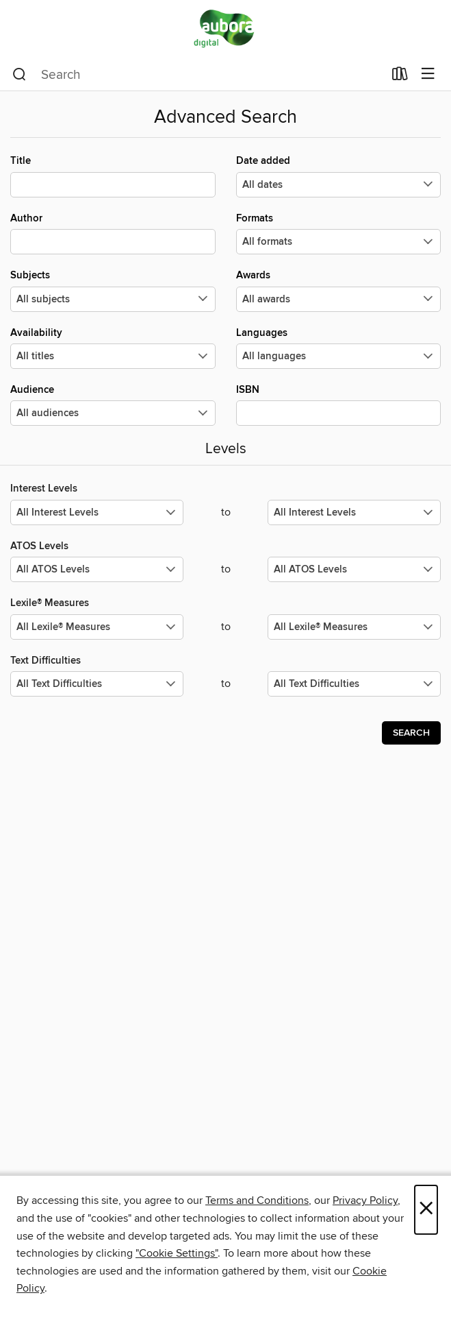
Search (411, 733)
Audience (113, 404)
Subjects (113, 290)
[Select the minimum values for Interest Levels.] (96, 512)
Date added (338, 175)
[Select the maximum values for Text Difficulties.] (354, 684)
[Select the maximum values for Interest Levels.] (354, 512)
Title (113, 175)
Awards (338, 290)
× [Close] (426, 1209)
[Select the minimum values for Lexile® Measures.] (96, 627)
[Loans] (400, 76)
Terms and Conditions (257, 1200)
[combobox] (198, 74)
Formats (338, 233)
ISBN (338, 404)
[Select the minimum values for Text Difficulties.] (96, 684)
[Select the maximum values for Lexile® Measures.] (354, 627)
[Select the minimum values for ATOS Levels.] (96, 569)
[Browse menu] (428, 74)
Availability (113, 347)
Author (113, 233)
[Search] (19, 75)
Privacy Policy (365, 1200)
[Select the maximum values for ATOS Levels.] (354, 569)
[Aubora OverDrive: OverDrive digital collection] (225, 29)
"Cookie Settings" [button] (177, 1253)
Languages (338, 347)
